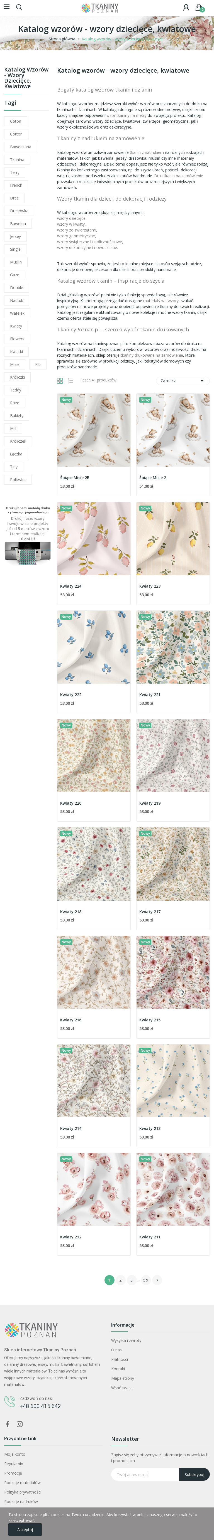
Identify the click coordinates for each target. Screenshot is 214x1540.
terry (15, 172)
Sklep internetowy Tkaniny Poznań (40, 1349)
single (15, 249)
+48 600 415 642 (40, 1406)
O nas (116, 1349)
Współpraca (122, 1387)
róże (14, 402)
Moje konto (14, 1454)
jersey (15, 236)
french (16, 185)
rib (38, 364)
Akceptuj (25, 1529)
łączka (16, 454)
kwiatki (16, 351)
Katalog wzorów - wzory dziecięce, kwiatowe (26, 78)
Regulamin (13, 1463)
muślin (16, 262)
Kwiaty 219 (149, 803)
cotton (16, 134)
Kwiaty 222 (70, 694)
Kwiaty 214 (70, 1128)
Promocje (13, 1473)
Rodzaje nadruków (21, 1501)
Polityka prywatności (22, 1492)
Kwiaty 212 (70, 1237)
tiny (14, 466)
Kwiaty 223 (149, 586)
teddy (15, 390)
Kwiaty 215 (149, 1019)
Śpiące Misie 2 (152, 477)
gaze (14, 274)
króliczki (17, 377)
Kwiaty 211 (149, 1237)
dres (14, 198)
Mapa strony (122, 1378)
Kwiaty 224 (70, 586)
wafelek (17, 313)
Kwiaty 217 (149, 911)
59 (146, 1280)
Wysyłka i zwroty (126, 1340)
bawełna (18, 223)
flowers (17, 338)
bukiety (16, 415)
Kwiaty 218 (70, 911)
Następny (157, 1280)
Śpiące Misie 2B (74, 477)
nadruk (16, 300)
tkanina (17, 159)
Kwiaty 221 (149, 694)
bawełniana (20, 146)
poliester (18, 479)
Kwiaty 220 (70, 803)
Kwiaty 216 (70, 1019)
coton (15, 121)
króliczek (18, 441)
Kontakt (118, 1368)
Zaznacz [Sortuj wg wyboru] (182, 381)
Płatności (119, 1359)
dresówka (19, 210)
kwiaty (16, 326)
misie (15, 364)
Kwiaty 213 (149, 1128)
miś (13, 428)
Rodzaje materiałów (22, 1482)
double (16, 287)
